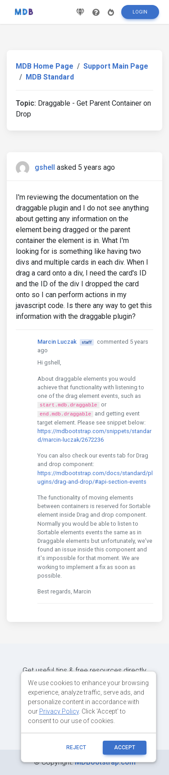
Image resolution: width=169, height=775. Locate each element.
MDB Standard (50, 77)
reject (76, 747)
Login (139, 12)
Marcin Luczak (57, 341)
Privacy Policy (59, 711)
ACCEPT (124, 747)
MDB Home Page (44, 66)
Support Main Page (115, 66)
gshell (45, 167)
